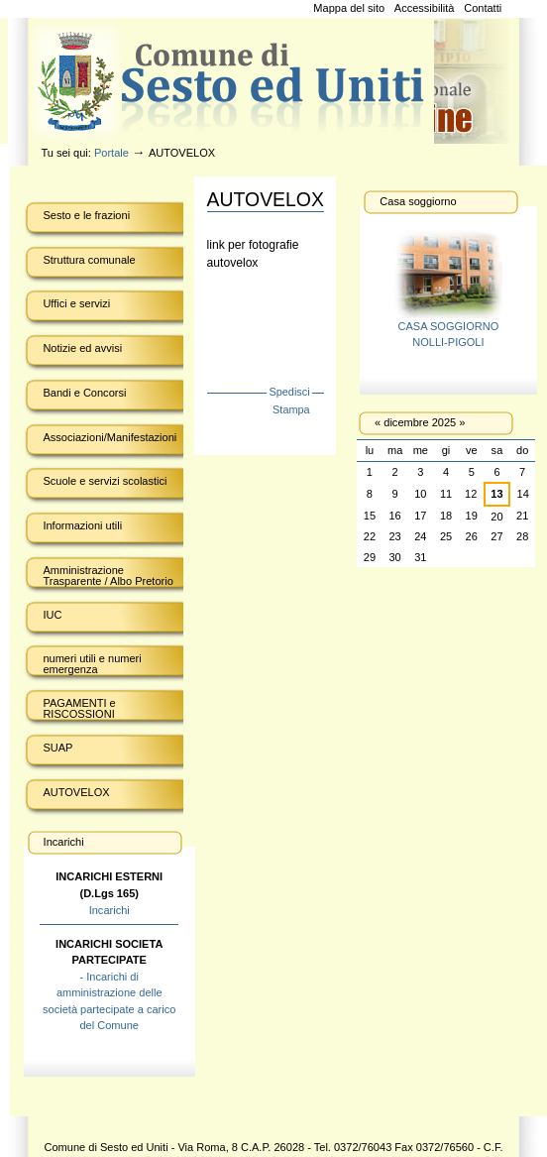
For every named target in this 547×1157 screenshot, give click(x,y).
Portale (111, 153)
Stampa (291, 409)
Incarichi (109, 910)
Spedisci (289, 392)
